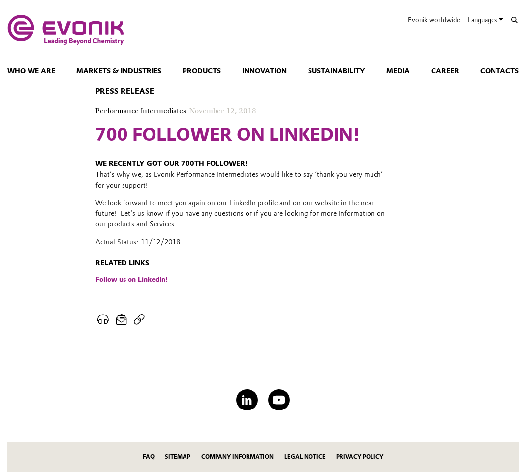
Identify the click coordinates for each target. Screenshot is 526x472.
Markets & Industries (118, 71)
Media (398, 71)
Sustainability (336, 71)
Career (445, 71)
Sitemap (177, 456)
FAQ (149, 456)
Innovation (264, 71)
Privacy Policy (359, 456)
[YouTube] (278, 399)
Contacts (499, 71)
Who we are (31, 71)
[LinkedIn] (246, 399)
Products (202, 71)
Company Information (237, 456)
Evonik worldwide (434, 20)
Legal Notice (305, 456)
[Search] (514, 20)
